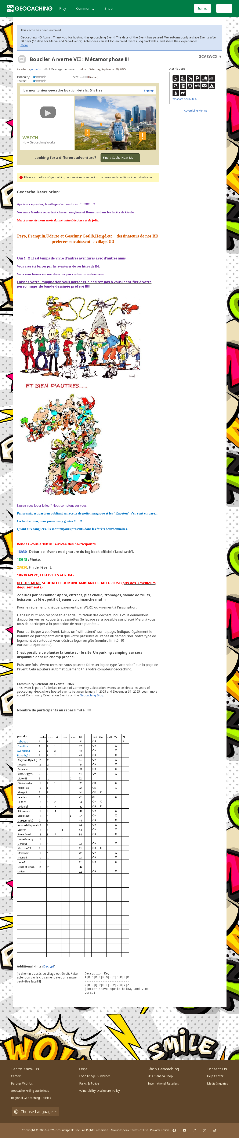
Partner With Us (22, 1083)
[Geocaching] (29, 8)
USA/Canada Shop (160, 1076)
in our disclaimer (141, 177)
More (24, 45)
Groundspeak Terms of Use (129, 1130)
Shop (109, 8)
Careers (16, 1076)
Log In (224, 8)
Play (62, 8)
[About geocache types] (22, 59)
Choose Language (35, 1111)
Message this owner (63, 69)
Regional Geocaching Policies (31, 1098)
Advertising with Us (195, 110)
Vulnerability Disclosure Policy (99, 1091)
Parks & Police (89, 1083)
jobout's (35, 69)
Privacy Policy (159, 1130)
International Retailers (163, 1083)
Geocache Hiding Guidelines (30, 1091)
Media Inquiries (217, 1083)
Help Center (215, 1076)
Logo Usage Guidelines (95, 1076)
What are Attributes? (185, 99)
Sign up (202, 8)
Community (85, 8)
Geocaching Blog (91, 695)
